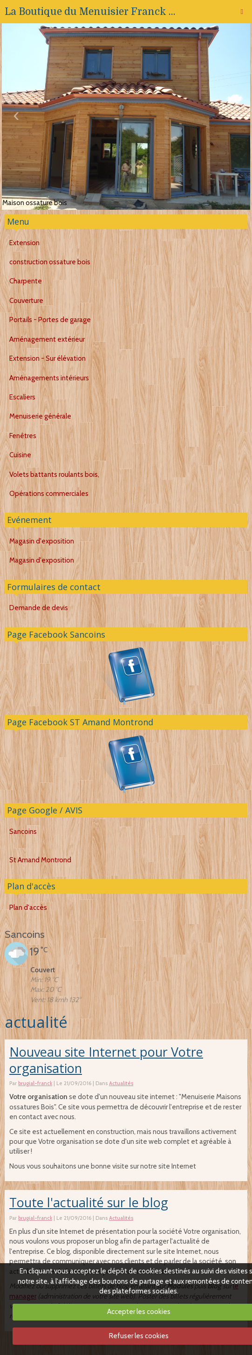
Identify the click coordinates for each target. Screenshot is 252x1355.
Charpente (25, 281)
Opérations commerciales (49, 493)
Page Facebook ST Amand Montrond (80, 722)
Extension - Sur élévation (47, 358)
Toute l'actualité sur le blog (88, 1202)
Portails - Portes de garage (50, 320)
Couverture (26, 300)
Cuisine (20, 455)
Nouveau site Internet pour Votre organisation (106, 1059)
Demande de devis (38, 608)
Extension (24, 243)
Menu (18, 221)
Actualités (121, 1083)
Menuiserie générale (40, 416)
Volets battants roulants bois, (54, 474)
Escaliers (22, 397)
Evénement (29, 519)
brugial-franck (35, 1083)
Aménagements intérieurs (49, 378)
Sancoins (23, 831)
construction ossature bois (49, 262)
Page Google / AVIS (44, 810)
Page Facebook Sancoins (56, 634)
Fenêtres (22, 436)
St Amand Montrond (40, 860)
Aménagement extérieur (47, 339)
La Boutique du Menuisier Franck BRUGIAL (93, 11)
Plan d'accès (31, 886)
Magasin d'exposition (41, 541)
